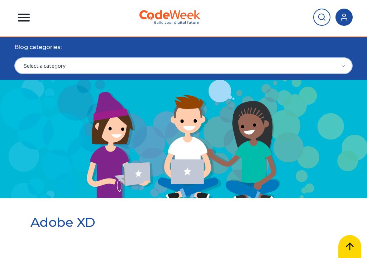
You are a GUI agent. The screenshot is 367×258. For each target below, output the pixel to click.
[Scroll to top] (349, 246)
